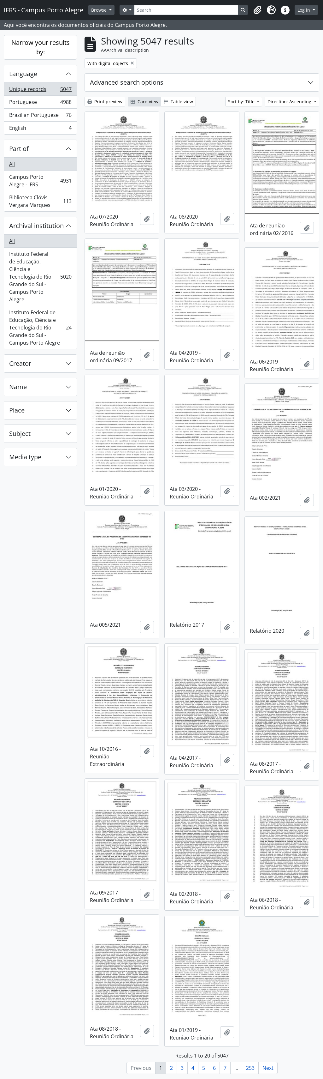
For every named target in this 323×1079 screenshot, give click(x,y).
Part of (19, 148)
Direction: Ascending (290, 102)
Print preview (104, 102)
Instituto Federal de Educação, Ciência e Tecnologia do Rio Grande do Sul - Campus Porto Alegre (40, 276)
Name (18, 387)
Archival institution (36, 225)
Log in (304, 10)
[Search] (186, 10)
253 (250, 1067)
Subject (20, 433)
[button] (257, 10)
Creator (20, 363)
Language (23, 73)
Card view (144, 102)
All (12, 163)
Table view (178, 102)
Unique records (40, 90)
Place (17, 410)
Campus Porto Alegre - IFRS (40, 180)
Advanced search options (126, 82)
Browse (99, 10)
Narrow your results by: (40, 47)
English (40, 129)
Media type (25, 457)
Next (267, 1067)
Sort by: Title (242, 102)
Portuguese (40, 103)
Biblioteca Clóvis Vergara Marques (40, 201)
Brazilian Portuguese (40, 116)
